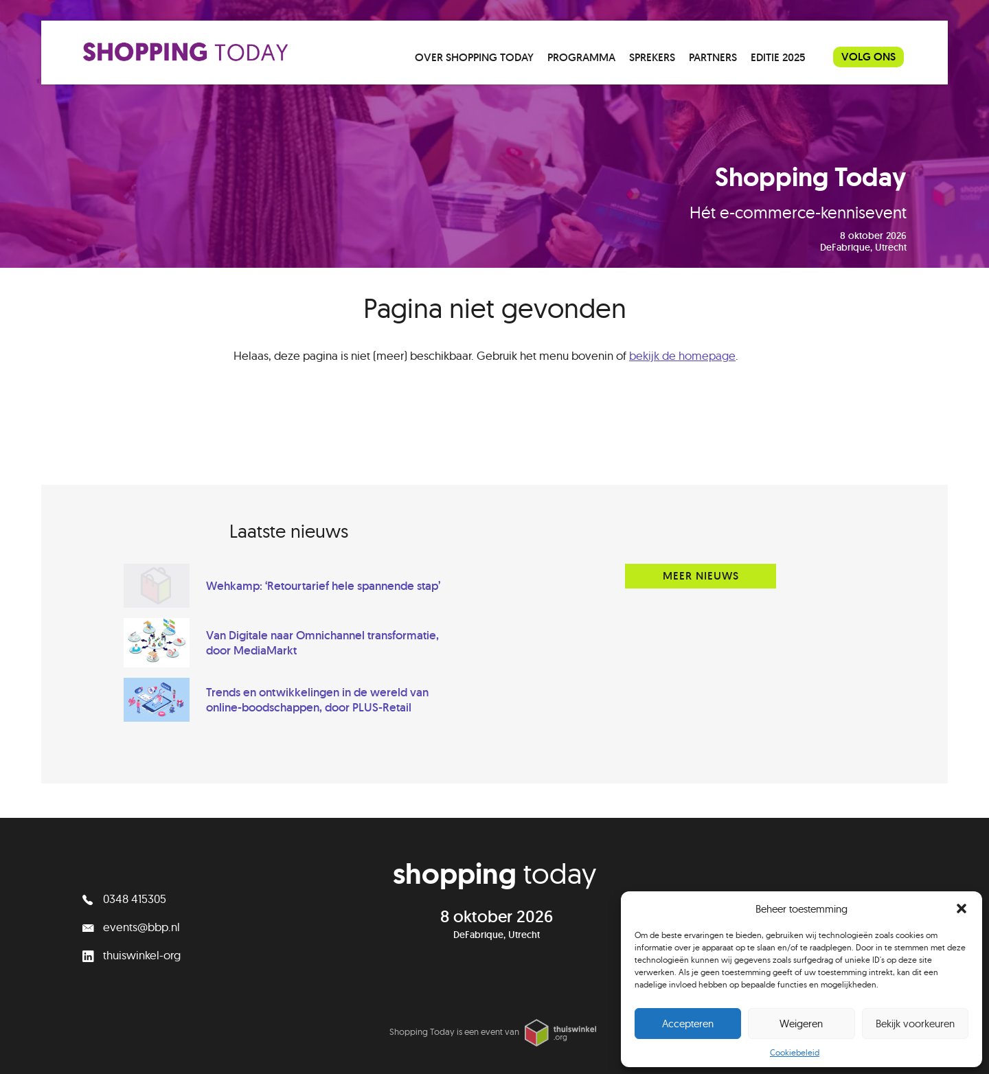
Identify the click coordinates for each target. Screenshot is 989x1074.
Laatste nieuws (288, 530)
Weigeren (801, 1023)
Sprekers (652, 57)
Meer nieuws (701, 576)
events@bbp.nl (131, 926)
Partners (713, 57)
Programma (581, 57)
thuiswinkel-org (131, 955)
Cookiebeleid (794, 1052)
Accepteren (688, 1023)
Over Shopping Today (474, 57)
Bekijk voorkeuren (915, 1023)
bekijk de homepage (682, 355)
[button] (961, 908)
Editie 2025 (778, 57)
